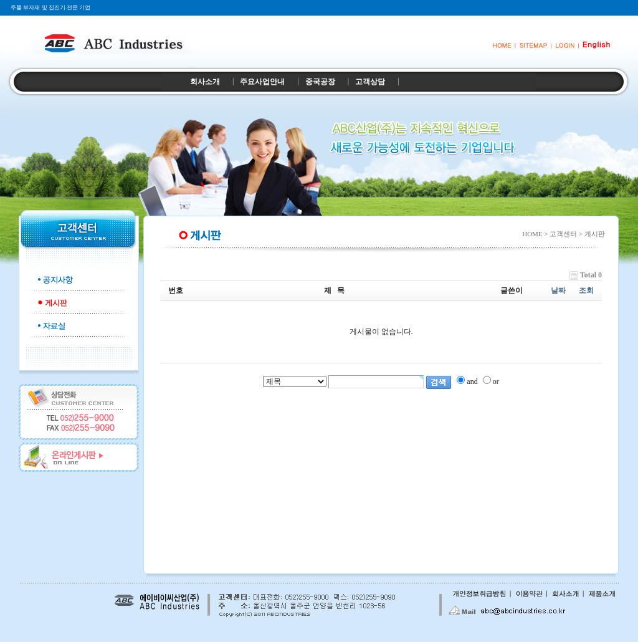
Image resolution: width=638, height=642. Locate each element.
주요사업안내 (262, 81)
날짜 (558, 290)
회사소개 (205, 81)
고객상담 (370, 81)
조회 (586, 290)
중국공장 (320, 81)
